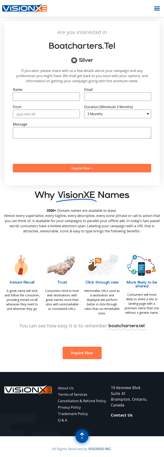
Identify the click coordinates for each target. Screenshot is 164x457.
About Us (66, 387)
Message (20, 124)
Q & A (62, 420)
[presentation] (45, 151)
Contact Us (121, 415)
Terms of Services (72, 394)
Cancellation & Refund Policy (82, 400)
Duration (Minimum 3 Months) (108, 107)
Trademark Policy (73, 413)
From (17, 107)
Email (88, 90)
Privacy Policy (69, 407)
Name (17, 90)
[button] (157, 8)
